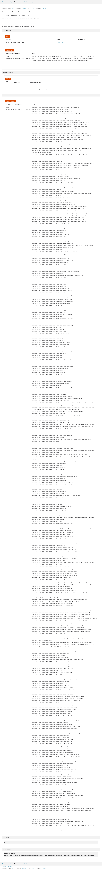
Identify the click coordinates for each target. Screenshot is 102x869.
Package (10, 1)
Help (32, 1)
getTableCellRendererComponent (37, 87)
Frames (4, 6)
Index (27, 1)
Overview (4, 1)
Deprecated (22, 1)
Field (13, 8)
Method (24, 8)
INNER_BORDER (60, 42)
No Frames (9, 6)
